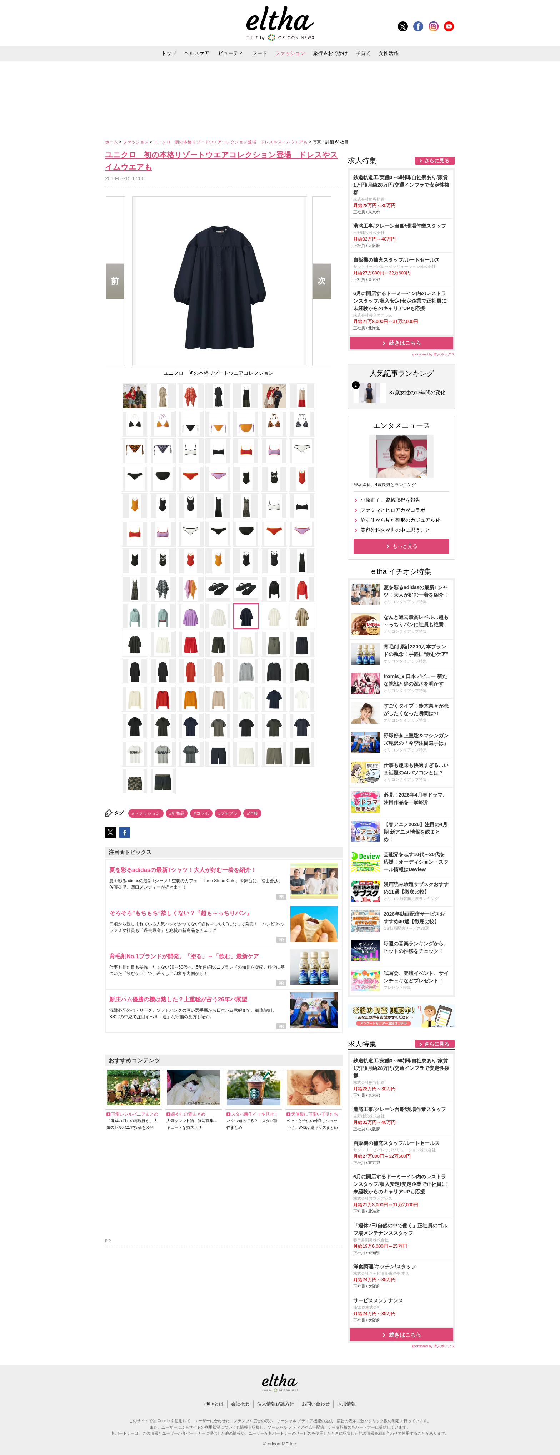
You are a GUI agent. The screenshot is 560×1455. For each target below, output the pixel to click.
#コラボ (201, 813)
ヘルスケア (196, 53)
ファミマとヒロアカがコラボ (392, 510)
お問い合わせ (316, 1403)
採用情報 (346, 1403)
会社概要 (240, 1403)
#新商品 (177, 813)
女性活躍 (389, 53)
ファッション (290, 53)
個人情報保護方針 (275, 1403)
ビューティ (230, 53)
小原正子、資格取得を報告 (390, 500)
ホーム (112, 142)
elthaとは (214, 1403)
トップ (168, 53)
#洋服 (252, 813)
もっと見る (405, 546)
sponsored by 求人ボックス (433, 354)
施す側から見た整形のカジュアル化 (400, 520)
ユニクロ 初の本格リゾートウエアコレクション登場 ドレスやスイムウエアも (231, 142)
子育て (363, 53)
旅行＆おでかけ (330, 53)
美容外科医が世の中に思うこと (395, 530)
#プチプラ (228, 813)
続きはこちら (405, 343)
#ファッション (146, 813)
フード (259, 53)
